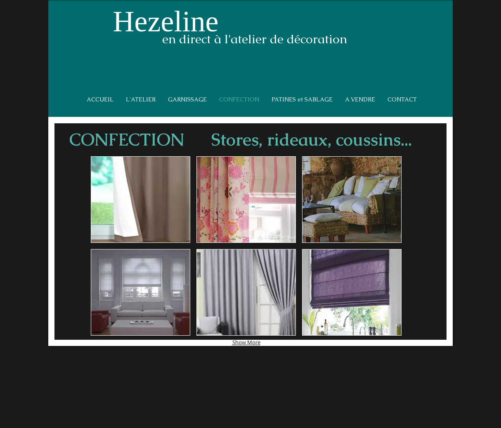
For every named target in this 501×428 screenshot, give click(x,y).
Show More (246, 342)
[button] (140, 199)
